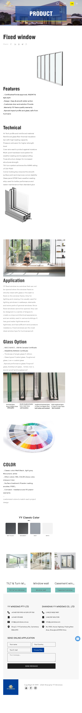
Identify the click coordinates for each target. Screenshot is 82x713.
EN (72, 4)
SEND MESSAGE (31, 666)
